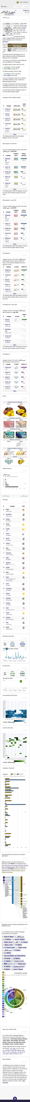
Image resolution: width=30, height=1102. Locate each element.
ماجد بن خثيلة (6, 1052)
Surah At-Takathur (20, 939)
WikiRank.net (26, 10)
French (8, 38)
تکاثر (16, 942)
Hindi (7, 548)
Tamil (7, 608)
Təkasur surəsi (22, 947)
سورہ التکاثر (7, 950)
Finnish (7, 533)
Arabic (7, 509)
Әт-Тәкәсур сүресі (9, 947)
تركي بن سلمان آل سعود (15, 1053)
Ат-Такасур (24, 942)
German (8, 519)
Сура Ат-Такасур (18, 969)
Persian (8, 528)
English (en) (8, 172)
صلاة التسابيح (13, 1050)
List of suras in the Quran (17, 865)
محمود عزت (6, 1053)
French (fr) (7, 109)
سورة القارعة (5, 496)
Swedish (8, 603)
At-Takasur (17, 950)
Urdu (7, 622)
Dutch (7, 577)
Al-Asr (3, 867)
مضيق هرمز (13, 1052)
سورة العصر (25, 496)
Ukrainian (8, 617)
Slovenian (8, 598)
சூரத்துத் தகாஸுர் (18, 966)
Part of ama (8, 865)
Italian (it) (7, 377)
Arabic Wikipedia (22, 2)
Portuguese (9, 588)
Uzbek (7, 627)
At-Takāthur (7, 953)
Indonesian (5, 41)
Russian (8, 593)
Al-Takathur (7, 969)
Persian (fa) (8, 123)
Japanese (8, 562)
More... (15, 134)
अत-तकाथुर (7, 958)
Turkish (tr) (7, 183)
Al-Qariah (26, 865)
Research (26, 6)
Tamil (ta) (7, 128)
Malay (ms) (8, 176)
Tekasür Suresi (8, 942)
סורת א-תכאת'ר (18, 961)
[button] (22, 20)
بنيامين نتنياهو (21, 1050)
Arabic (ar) (7, 167)
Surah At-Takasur (9, 936)
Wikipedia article (11, 867)
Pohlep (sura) (22, 964)
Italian (7, 557)
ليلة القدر (7, 1050)
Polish (7, 583)
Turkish (7, 612)
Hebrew (8, 543)
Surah (21, 870)
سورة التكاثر (20, 936)
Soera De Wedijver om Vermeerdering (14, 955)
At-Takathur (7, 939)
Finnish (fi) (7, 118)
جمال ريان (12, 1048)
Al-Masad (10, 872)
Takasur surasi (8, 945)
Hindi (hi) (7, 114)
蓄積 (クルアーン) (9, 964)
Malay (7, 572)
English (4, 6)
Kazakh (7, 567)
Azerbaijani (8, 514)
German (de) (8, 336)
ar (15, 10)
